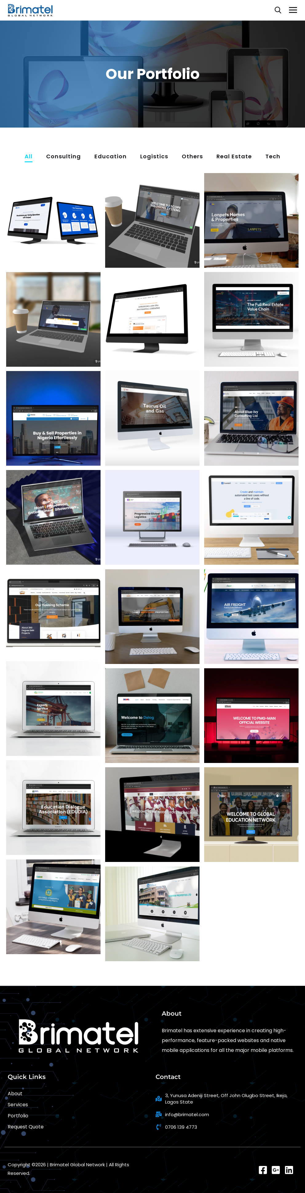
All (29, 157)
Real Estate (234, 157)
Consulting (63, 157)
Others (192, 157)
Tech (272, 157)
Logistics (154, 157)
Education (110, 157)
